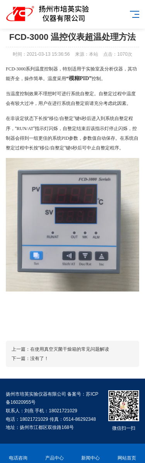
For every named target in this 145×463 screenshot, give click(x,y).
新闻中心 (91, 453)
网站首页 (127, 453)
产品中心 (54, 453)
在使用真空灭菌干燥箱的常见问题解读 (69, 349)
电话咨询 (18, 453)
